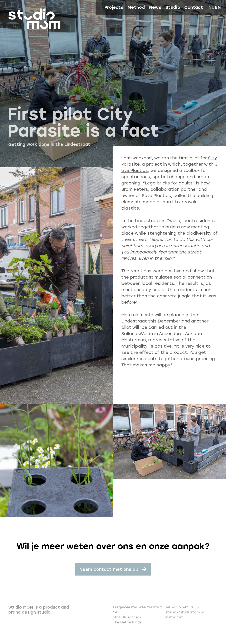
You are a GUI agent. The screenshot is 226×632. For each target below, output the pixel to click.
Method (136, 7)
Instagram (174, 617)
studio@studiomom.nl (184, 612)
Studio (173, 7)
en (218, 7)
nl (211, 7)
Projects (113, 7)
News (155, 7)
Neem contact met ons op (108, 569)
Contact (193, 7)
